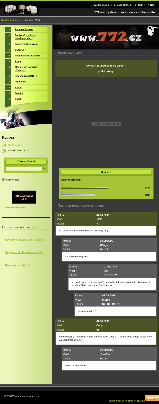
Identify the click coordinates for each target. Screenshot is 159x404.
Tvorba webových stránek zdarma (126, 401)
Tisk (152, 5)
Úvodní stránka (101, 5)
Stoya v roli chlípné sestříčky (24, 252)
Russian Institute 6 (17, 265)
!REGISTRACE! (15, 207)
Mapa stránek (124, 5)
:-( (62, 191)
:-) (62, 184)
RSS (140, 5)
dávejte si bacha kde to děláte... (25, 239)
